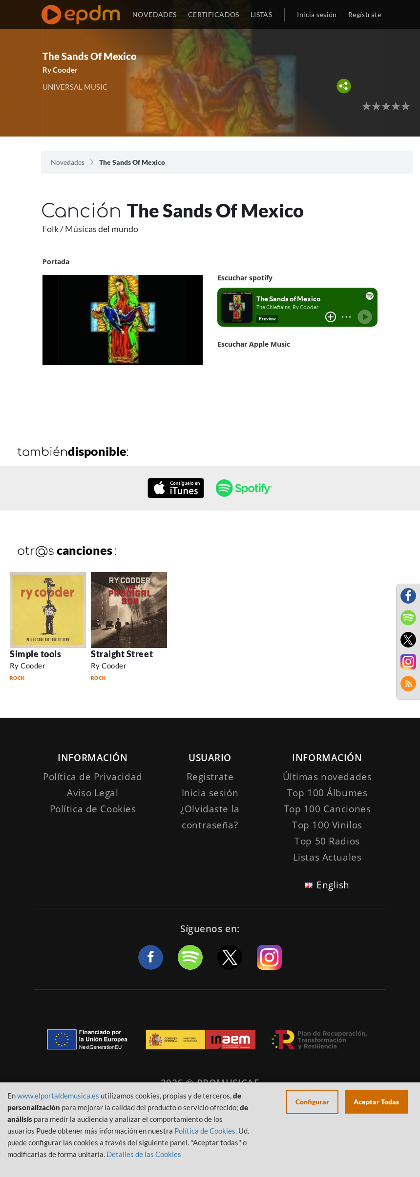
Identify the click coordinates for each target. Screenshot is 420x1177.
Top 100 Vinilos (327, 825)
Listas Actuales (327, 857)
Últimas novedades (327, 776)
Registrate (210, 776)
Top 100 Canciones (327, 809)
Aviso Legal (92, 792)
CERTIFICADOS (213, 14)
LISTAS (262, 14)
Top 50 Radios (326, 841)
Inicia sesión (316, 14)
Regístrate (364, 14)
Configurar (312, 1102)
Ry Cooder (60, 69)
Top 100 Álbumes (327, 792)
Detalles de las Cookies (143, 1154)
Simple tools (35, 653)
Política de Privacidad (93, 776)
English (333, 885)
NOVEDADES (154, 14)
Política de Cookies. (205, 1130)
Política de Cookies (93, 809)
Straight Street (122, 653)
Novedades (67, 162)
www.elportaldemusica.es (58, 1095)
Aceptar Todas (376, 1102)
